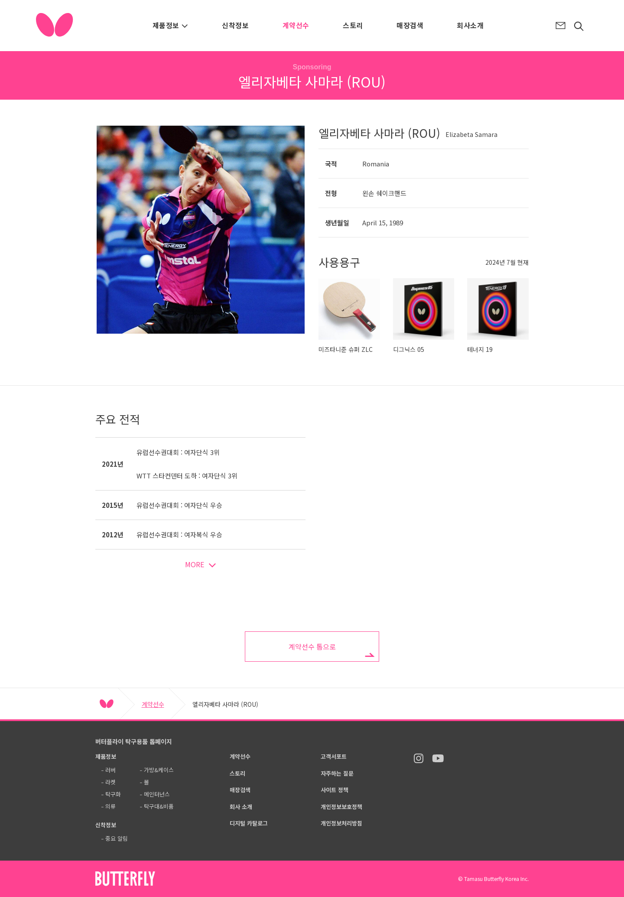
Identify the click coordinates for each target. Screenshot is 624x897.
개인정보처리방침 (341, 823)
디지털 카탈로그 (249, 823)
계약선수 (296, 25)
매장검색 (409, 25)
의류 (110, 806)
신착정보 (235, 25)
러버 (110, 770)
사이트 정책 (334, 790)
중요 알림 (116, 838)
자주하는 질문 (337, 773)
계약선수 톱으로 (312, 646)
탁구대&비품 (159, 806)
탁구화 (113, 794)
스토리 (353, 25)
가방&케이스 (159, 770)
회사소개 (470, 25)
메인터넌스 (157, 794)
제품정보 (170, 25)
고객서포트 (334, 756)
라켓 (110, 782)
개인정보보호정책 (341, 807)
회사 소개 (241, 807)
